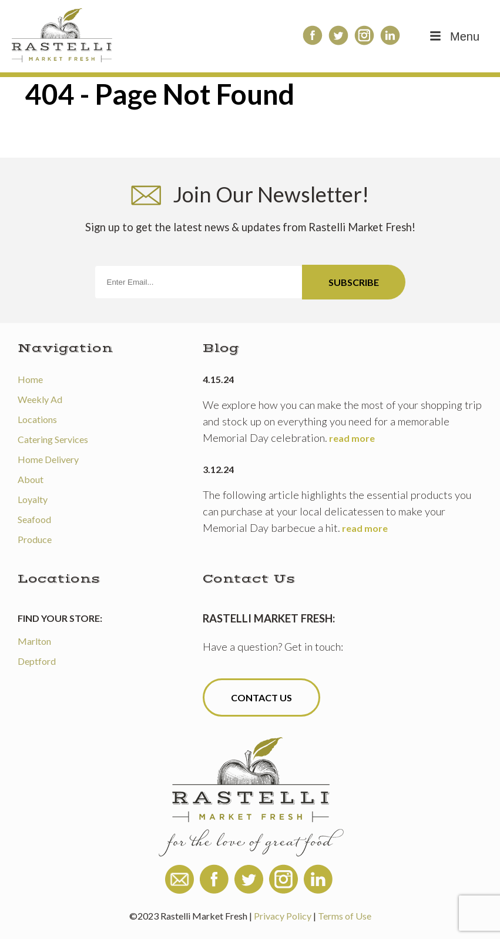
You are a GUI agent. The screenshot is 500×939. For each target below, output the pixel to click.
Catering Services (53, 439)
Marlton (34, 641)
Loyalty (33, 499)
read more (352, 438)
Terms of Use (344, 915)
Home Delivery (48, 459)
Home (30, 379)
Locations (37, 419)
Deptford (37, 661)
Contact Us (261, 697)
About (30, 479)
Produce (35, 539)
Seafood (34, 519)
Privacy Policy (282, 915)
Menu (453, 36)
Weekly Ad (40, 399)
